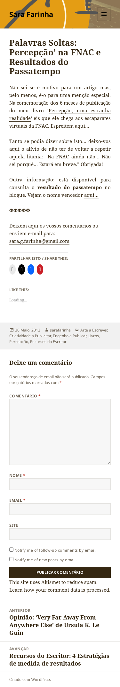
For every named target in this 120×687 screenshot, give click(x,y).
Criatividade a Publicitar (30, 336)
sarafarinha (60, 330)
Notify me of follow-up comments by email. (55, 550)
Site (13, 525)
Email (17, 500)
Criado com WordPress (30, 679)
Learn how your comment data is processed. (59, 590)
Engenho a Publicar (69, 336)
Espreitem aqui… (70, 126)
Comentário (25, 396)
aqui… (91, 195)
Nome (17, 475)
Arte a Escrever (93, 330)
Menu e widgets (104, 20)
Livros (93, 336)
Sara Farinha (31, 14)
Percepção (18, 341)
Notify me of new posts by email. (45, 560)
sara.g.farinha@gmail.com (39, 241)
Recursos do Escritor (48, 341)
